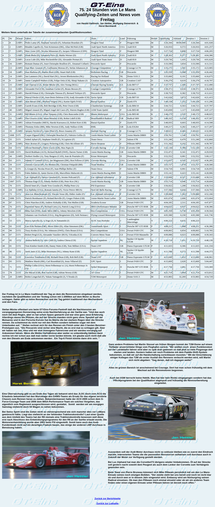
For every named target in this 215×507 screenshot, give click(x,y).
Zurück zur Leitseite (107, 503)
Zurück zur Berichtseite (107, 498)
